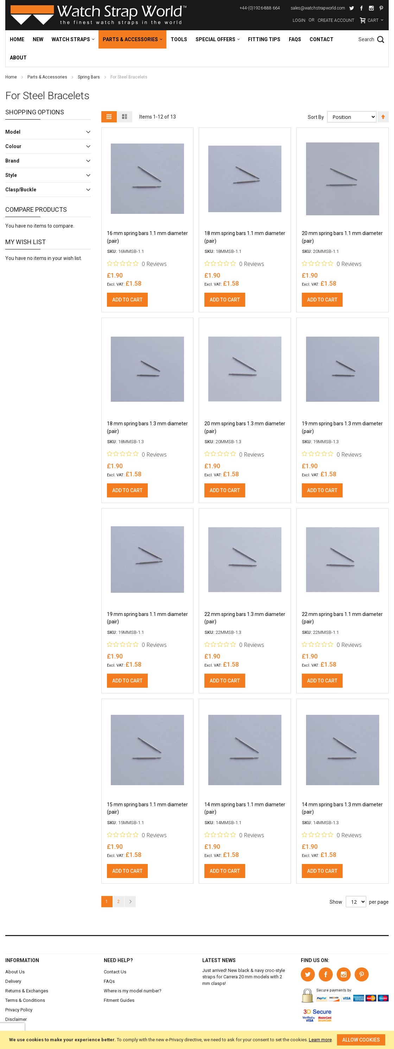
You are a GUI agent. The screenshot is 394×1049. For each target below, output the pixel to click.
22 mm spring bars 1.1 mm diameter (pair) (342, 619)
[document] (197, 1039)
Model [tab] (12, 132)
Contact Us (115, 971)
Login (299, 20)
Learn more (320, 1039)
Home (11, 77)
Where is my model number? (132, 990)
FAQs (109, 981)
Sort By (315, 117)
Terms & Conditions (25, 1000)
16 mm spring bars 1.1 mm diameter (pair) (147, 237)
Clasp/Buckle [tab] (20, 189)
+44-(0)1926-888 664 (260, 8)
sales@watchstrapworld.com (318, 8)
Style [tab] (11, 175)
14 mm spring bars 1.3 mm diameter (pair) (342, 810)
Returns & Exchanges (26, 990)
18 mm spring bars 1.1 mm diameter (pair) (244, 237)
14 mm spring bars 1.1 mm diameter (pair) (244, 810)
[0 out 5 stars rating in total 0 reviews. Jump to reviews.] (137, 264)
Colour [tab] (13, 146)
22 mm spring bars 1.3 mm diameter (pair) (244, 619)
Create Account (336, 20)
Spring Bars (89, 77)
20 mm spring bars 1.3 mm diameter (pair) (244, 428)
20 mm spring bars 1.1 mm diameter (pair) (342, 237)
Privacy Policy (18, 1009)
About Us (15, 971)
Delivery (13, 981)
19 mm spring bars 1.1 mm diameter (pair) (147, 619)
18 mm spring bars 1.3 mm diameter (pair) (147, 428)
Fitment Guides (119, 1000)
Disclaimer (16, 1019)
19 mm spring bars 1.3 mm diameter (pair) (342, 428)
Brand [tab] (12, 161)
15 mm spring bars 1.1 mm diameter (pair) (147, 810)
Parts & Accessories (47, 77)
